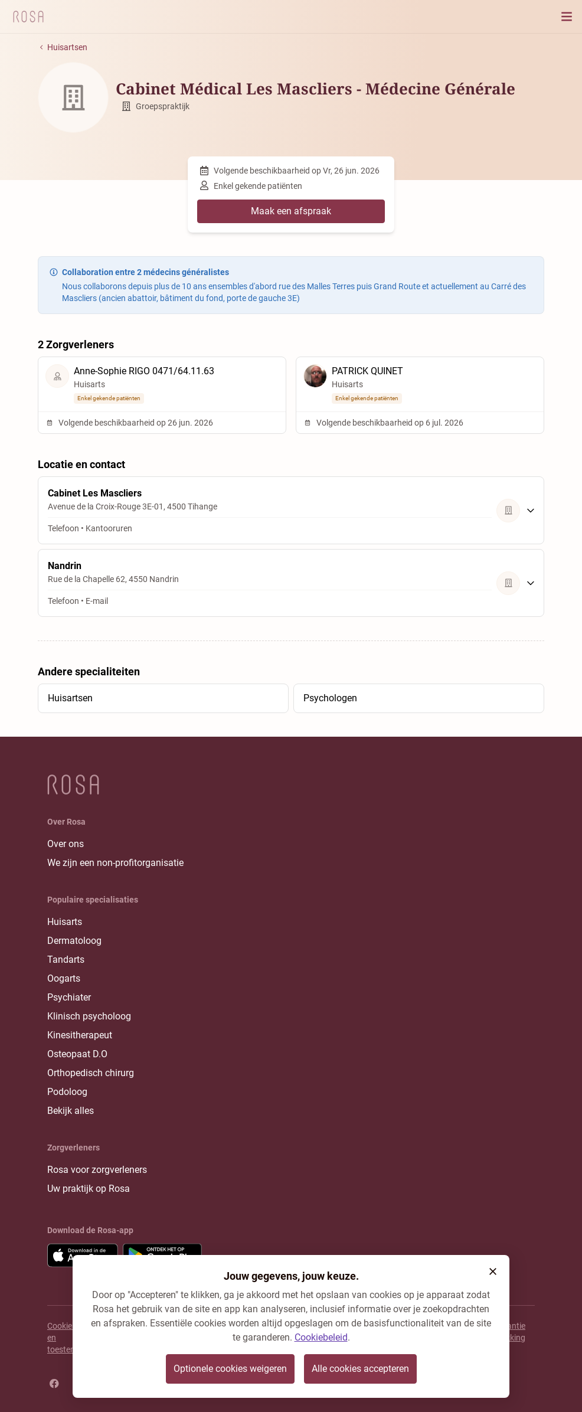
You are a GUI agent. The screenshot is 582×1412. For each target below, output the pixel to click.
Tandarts (65, 959)
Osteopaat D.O (77, 1054)
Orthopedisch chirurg (90, 1072)
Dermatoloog (74, 940)
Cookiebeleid (321, 1337)
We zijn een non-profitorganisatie (115, 862)
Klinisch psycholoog (89, 1016)
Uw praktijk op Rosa (88, 1188)
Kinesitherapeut (79, 1035)
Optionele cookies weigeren (230, 1368)
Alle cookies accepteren (360, 1368)
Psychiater (69, 997)
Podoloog (67, 1091)
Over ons (65, 843)
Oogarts (63, 978)
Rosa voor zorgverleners (97, 1169)
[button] (493, 1271)
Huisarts (64, 921)
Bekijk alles (70, 1110)
